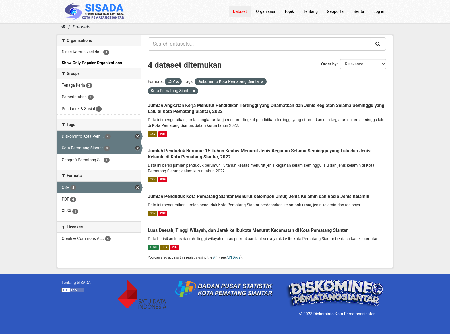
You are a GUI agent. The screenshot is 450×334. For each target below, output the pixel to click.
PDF (163, 134)
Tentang (310, 11)
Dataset (240, 11)
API (215, 257)
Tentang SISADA (76, 282)
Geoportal (335, 11)
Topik (289, 11)
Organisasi (265, 11)
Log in (378, 11)
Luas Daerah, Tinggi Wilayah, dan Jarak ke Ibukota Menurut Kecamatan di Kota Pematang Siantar (248, 230)
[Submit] (378, 44)
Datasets (81, 27)
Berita (359, 11)
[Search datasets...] (259, 44)
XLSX (153, 247)
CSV (152, 134)
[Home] (63, 27)
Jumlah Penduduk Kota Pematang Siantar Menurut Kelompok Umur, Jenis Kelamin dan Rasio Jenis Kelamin (258, 196)
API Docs (233, 257)
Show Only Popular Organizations (92, 63)
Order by (329, 64)
